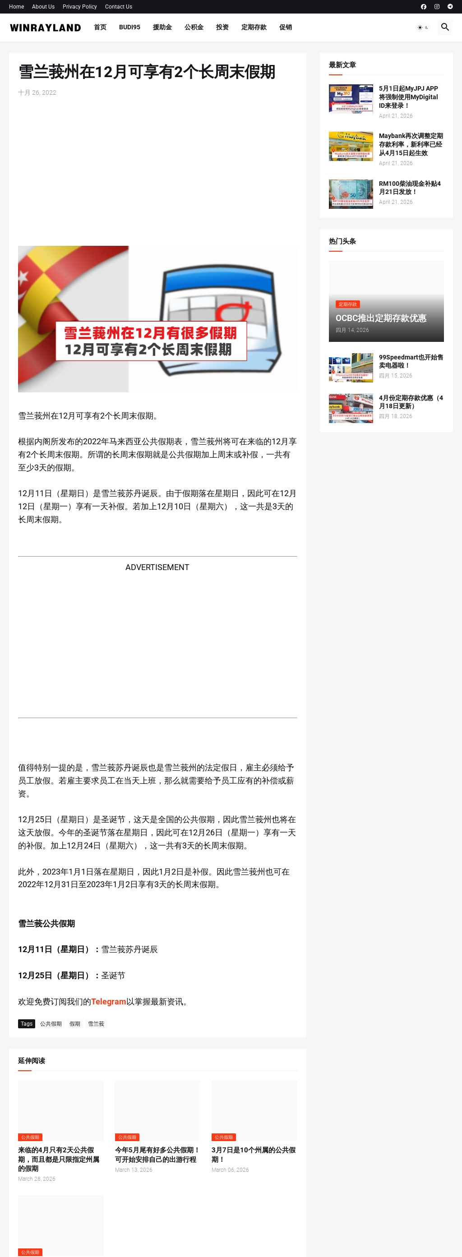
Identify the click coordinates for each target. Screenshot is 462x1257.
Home (16, 7)
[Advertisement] (157, 171)
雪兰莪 (96, 1024)
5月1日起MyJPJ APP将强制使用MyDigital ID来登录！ (408, 97)
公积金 (194, 27)
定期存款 (254, 27)
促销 (285, 27)
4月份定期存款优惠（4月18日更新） (411, 402)
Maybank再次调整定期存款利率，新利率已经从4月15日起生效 (411, 144)
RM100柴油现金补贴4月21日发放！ (410, 188)
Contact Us (118, 7)
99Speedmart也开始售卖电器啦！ (411, 361)
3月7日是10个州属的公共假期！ (254, 1154)
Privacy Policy (80, 7)
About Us (43, 7)
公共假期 (51, 1024)
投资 (222, 27)
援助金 (162, 27)
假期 (74, 1024)
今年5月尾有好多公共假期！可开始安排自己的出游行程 (157, 1154)
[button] (423, 27)
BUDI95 (129, 27)
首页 (100, 27)
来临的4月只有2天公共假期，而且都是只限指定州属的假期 (58, 1159)
